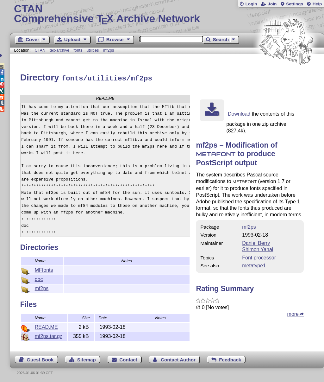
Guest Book (40, 358)
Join (272, 4)
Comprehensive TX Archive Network (167, 14)
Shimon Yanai (257, 248)
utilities (92, 50)
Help (317, 4)
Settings (294, 4)
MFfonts (44, 269)
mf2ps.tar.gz (48, 335)
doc (39, 278)
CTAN (40, 50)
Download (239, 113)
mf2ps (108, 50)
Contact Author (178, 358)
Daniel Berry (256, 242)
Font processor (259, 256)
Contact (128, 358)
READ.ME (46, 326)
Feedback (230, 358)
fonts (77, 50)
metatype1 (254, 264)
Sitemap (86, 358)
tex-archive (60, 50)
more (293, 313)
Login (251, 4)
